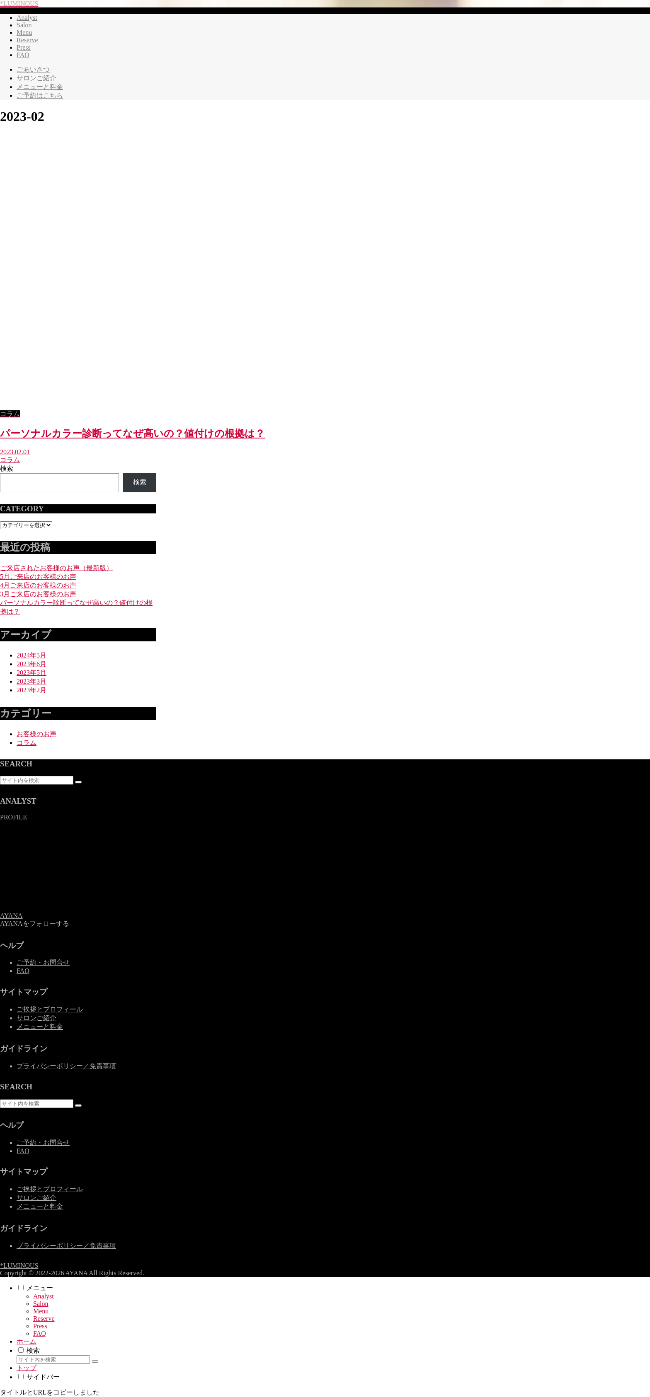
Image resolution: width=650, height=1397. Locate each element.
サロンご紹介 (36, 1017)
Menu (41, 1311)
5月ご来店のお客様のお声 (38, 576)
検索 (6, 468)
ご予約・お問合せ (43, 962)
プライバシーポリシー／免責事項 (66, 1065)
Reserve (44, 1318)
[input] (36, 780)
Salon (40, 1303)
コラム (26, 742)
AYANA (11, 915)
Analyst (43, 1296)
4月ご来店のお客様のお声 (38, 585)
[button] (78, 782)
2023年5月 (31, 672)
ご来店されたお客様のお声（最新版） (56, 567)
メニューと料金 (40, 1026)
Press (40, 1326)
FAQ (23, 970)
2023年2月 (31, 690)
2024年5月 (31, 655)
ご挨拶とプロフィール (50, 1009)
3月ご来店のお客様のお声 (38, 593)
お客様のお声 (36, 733)
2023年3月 (31, 681)
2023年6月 (31, 663)
